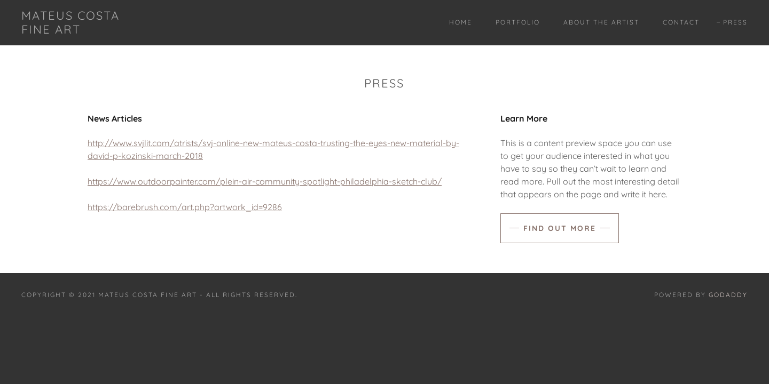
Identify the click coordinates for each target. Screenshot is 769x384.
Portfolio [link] (518, 22)
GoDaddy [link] (728, 295)
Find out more (559, 228)
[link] (70, 30)
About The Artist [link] (601, 22)
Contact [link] (681, 22)
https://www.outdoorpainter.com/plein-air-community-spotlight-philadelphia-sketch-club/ (265, 181)
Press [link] (735, 22)
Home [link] (460, 22)
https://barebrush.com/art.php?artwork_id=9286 (185, 207)
